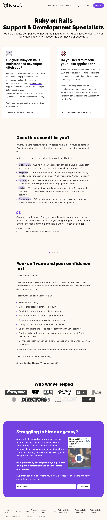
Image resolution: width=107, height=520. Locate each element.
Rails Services (66, 5)
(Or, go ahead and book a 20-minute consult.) (38, 363)
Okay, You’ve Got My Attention (76, 112)
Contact (53, 511)
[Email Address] (46, 486)
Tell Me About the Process (19, 112)
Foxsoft (12, 5)
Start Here (52, 5)
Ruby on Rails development (66, 282)
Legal (27, 511)
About (87, 5)
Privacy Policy (34, 511)
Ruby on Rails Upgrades (80, 511)
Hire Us (98, 5)
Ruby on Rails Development (63, 511)
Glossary (18, 511)
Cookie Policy (43, 511)
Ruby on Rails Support (95, 511)
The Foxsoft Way (43, 356)
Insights (78, 5)
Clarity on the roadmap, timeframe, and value (41, 324)
